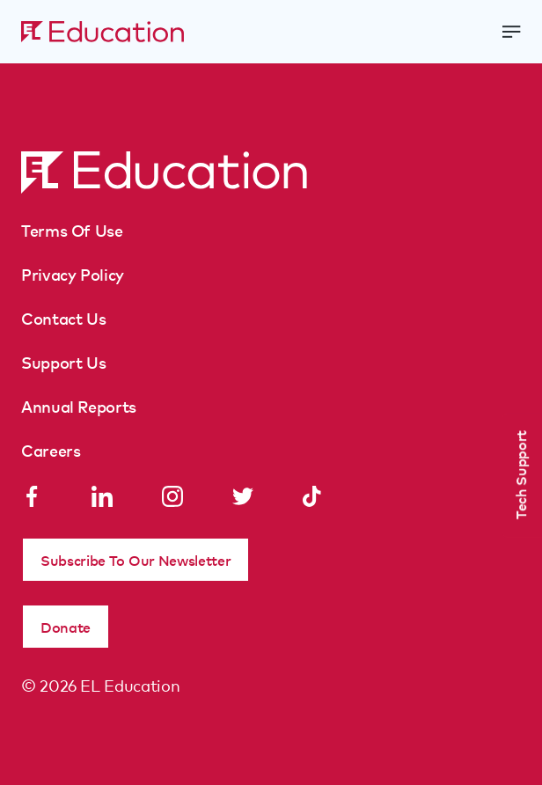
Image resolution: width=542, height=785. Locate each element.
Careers (50, 449)
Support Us (63, 361)
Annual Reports (78, 405)
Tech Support (520, 474)
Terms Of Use (72, 229)
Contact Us (63, 317)
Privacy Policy (72, 273)
